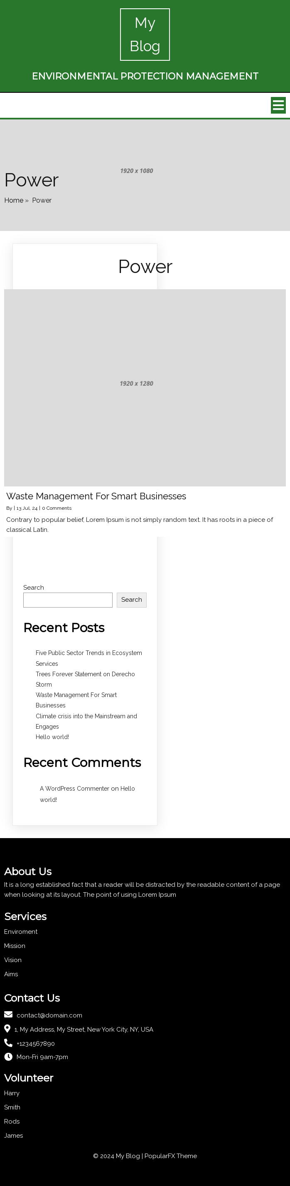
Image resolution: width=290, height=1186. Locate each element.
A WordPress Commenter (74, 788)
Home (13, 200)
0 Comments (56, 508)
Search (33, 587)
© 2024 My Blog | (119, 1156)
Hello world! (52, 737)
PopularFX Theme (171, 1156)
